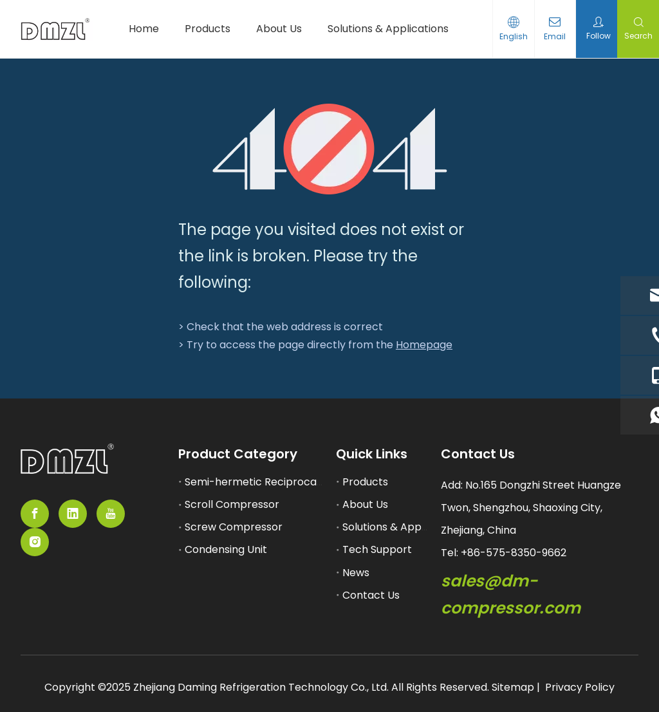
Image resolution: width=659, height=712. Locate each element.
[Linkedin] (73, 514)
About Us (365, 504)
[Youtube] (111, 514)
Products (365, 481)
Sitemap (513, 687)
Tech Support (377, 549)
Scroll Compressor (232, 504)
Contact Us (371, 595)
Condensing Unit (226, 549)
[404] (329, 149)
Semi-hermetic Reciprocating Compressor (293, 481)
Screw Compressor (234, 527)
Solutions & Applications (402, 527)
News (355, 572)
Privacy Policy (580, 687)
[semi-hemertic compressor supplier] (67, 459)
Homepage (424, 344)
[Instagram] (35, 542)
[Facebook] (35, 514)
